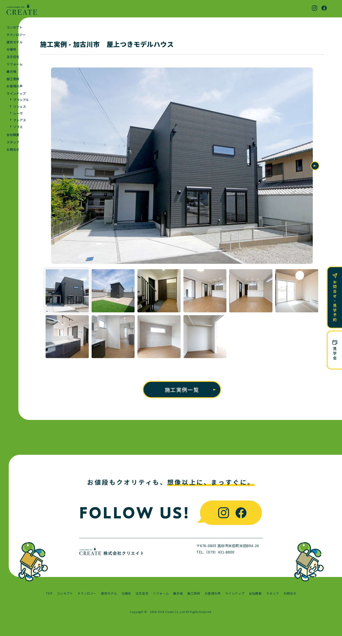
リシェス (19, 106)
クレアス (19, 120)
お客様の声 (15, 86)
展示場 (11, 71)
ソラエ (18, 127)
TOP (49, 593)
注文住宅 (13, 56)
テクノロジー (16, 34)
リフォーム (15, 64)
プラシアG (21, 100)
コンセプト (15, 27)
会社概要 (13, 134)
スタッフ (13, 142)
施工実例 (13, 79)
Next (315, 166)
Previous (48, 166)
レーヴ (18, 113)
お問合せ (13, 149)
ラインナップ (16, 93)
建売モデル (15, 42)
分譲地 (11, 49)
